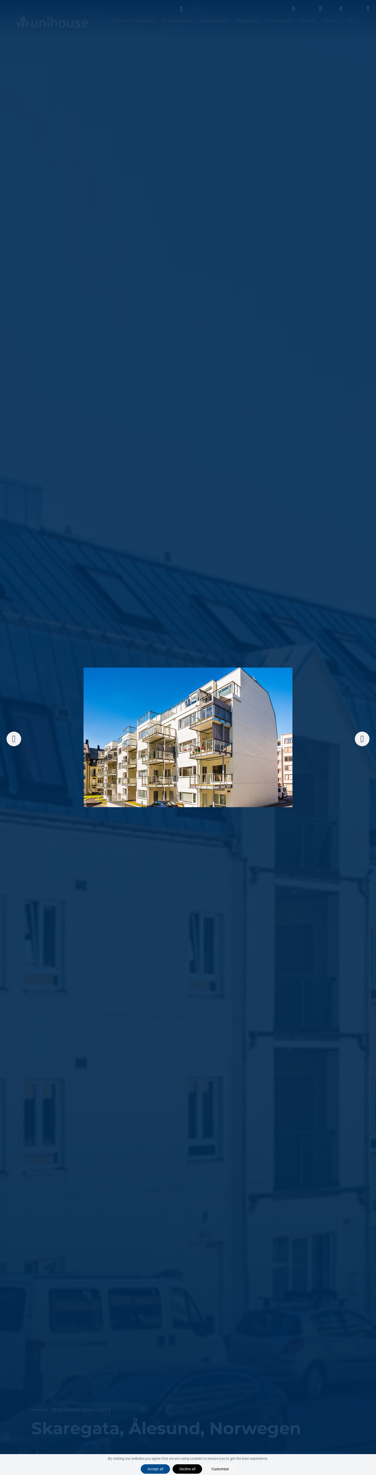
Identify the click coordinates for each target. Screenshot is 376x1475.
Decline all (187, 1469)
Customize (220, 1469)
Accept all (155, 1469)
